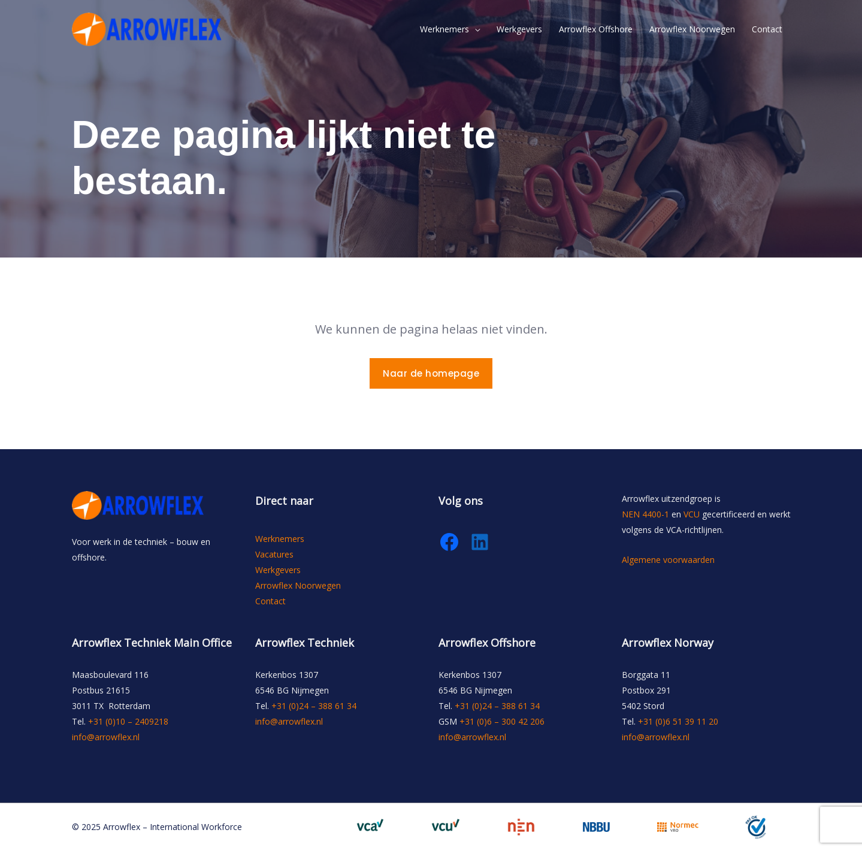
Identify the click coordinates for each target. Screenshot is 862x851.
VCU (691, 514)
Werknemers (444, 29)
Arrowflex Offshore (596, 29)
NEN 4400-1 (645, 514)
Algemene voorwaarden (668, 559)
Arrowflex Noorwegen (692, 29)
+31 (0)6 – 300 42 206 (502, 721)
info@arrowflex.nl (106, 737)
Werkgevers (519, 29)
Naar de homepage (431, 373)
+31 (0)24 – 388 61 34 (313, 705)
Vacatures (274, 554)
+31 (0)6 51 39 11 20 (678, 721)
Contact (767, 29)
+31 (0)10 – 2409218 (128, 721)
